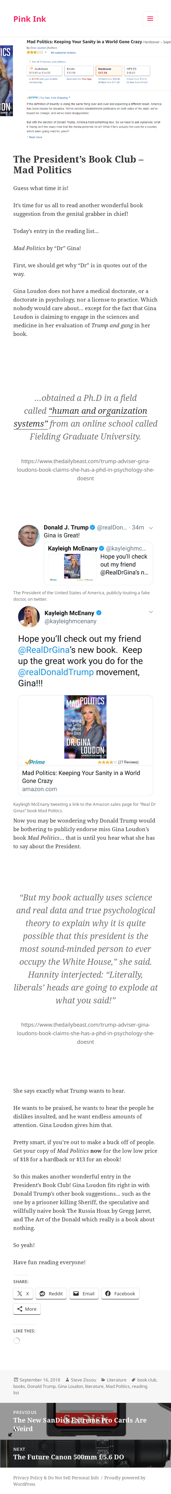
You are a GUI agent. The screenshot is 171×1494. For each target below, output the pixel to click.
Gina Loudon (70, 1386)
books (19, 1386)
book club (146, 1380)
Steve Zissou (83, 1380)
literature (94, 1386)
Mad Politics (118, 1386)
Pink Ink (29, 18)
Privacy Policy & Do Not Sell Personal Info (56, 1478)
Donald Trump (41, 1386)
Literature (117, 1380)
